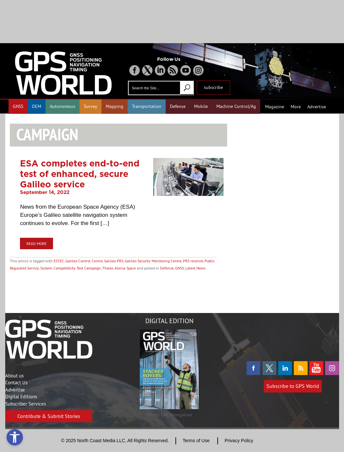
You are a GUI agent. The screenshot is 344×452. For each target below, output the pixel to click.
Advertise (316, 107)
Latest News (195, 268)
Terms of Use (196, 440)
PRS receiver (193, 260)
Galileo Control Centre (84, 260)
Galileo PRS (113, 260)
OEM (36, 106)
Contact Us (16, 382)
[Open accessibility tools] (15, 437)
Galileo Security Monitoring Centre (153, 260)
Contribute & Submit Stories (48, 416)
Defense (178, 106)
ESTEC (59, 260)
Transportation (146, 106)
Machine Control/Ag (236, 106)
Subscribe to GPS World (292, 386)
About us (14, 376)
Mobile (201, 106)
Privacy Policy (239, 440)
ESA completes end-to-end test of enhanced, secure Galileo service (79, 173)
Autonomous (62, 106)
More (296, 107)
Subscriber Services (25, 404)
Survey (90, 106)
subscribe (213, 87)
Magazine (274, 107)
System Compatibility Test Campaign (70, 268)
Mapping (114, 106)
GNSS (18, 106)
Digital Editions (21, 396)
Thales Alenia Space (119, 268)
